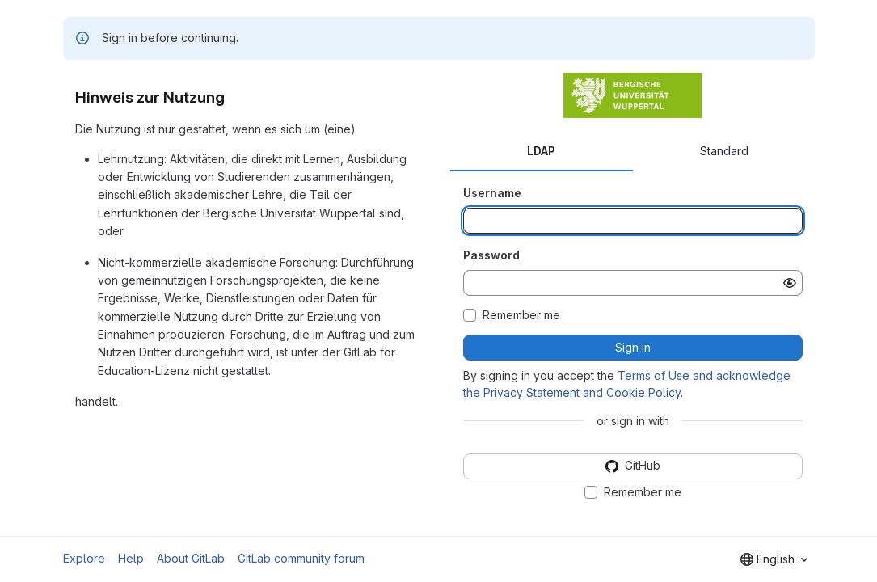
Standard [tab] (724, 151)
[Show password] (790, 283)
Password (491, 255)
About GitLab (191, 558)
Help (131, 558)
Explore (84, 558)
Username (492, 193)
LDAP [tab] (541, 151)
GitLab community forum (301, 558)
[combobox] (774, 559)
